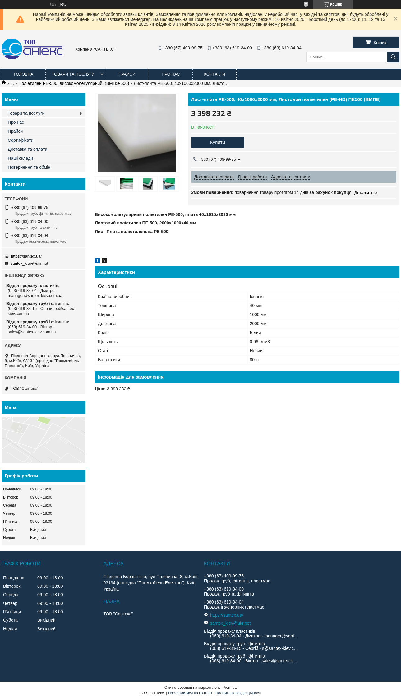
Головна (23, 74)
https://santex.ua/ (26, 256)
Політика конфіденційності (238, 693)
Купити (217, 142)
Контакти (214, 74)
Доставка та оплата (27, 149)
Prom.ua (230, 687)
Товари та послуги (73, 74)
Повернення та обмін (29, 167)
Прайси (126, 74)
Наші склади (20, 158)
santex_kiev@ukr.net (29, 263)
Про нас (171, 74)
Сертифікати (20, 140)
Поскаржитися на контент (190, 693)
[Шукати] (393, 57)
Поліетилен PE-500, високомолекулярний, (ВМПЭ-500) (74, 83)
